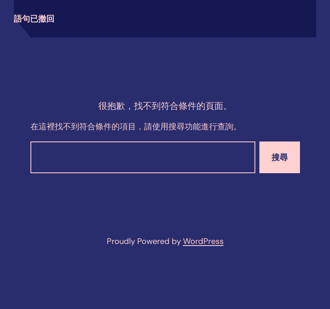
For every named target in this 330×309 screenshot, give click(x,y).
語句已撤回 (34, 18)
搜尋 (280, 157)
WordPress (203, 241)
